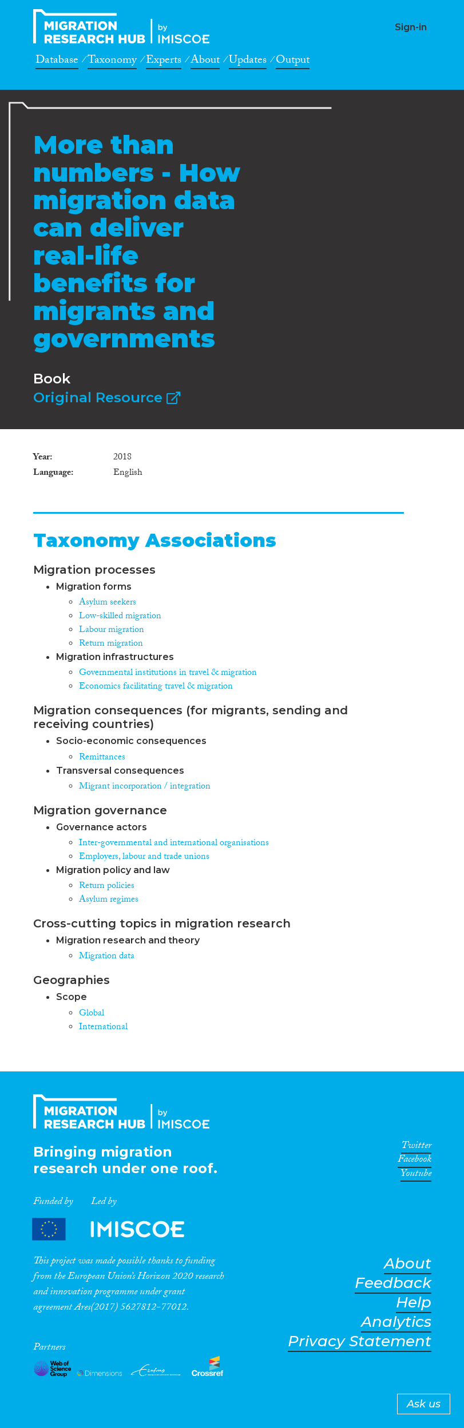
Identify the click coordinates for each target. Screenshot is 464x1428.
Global (91, 1014)
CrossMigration (124, 26)
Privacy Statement (359, 1341)
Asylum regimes (108, 900)
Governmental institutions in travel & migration (168, 673)
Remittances (102, 758)
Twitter (416, 1147)
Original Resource (106, 397)
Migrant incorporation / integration (145, 787)
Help (413, 1302)
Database (56, 61)
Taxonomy (112, 61)
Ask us (424, 1404)
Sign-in (411, 27)
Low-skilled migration (120, 617)
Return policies (106, 886)
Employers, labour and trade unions (144, 857)
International (103, 1027)
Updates (248, 61)
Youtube (415, 1175)
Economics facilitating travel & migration (156, 687)
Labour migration (111, 630)
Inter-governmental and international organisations (174, 843)
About (205, 61)
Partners (118, 1229)
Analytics (396, 1322)
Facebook (414, 1161)
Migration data (106, 957)
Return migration (111, 644)
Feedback (393, 1283)
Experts (163, 61)
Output (293, 61)
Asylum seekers (107, 603)
